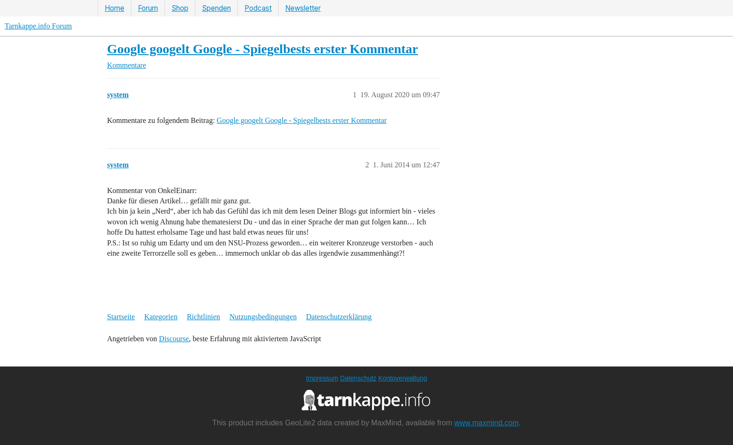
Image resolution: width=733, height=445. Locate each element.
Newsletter (303, 8)
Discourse (174, 339)
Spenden (216, 8)
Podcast (258, 8)
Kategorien (161, 317)
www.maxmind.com (486, 423)
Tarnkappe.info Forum (38, 26)
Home (114, 8)
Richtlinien (203, 317)
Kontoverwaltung (402, 378)
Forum (148, 8)
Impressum (322, 378)
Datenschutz (358, 378)
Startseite (121, 317)
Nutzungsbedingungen (263, 317)
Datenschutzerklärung (339, 317)
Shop (180, 8)
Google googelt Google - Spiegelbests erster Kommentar (262, 49)
